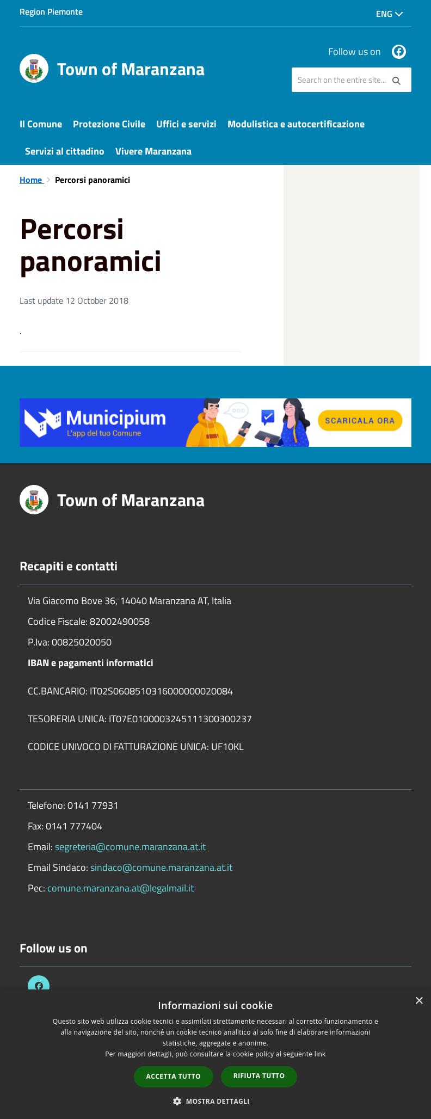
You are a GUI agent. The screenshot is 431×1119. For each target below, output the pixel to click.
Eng (389, 13)
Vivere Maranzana (153, 151)
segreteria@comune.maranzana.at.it (130, 846)
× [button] (419, 1001)
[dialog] (215, 1054)
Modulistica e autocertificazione (296, 123)
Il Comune (41, 123)
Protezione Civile (109, 123)
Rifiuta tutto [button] (259, 1075)
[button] (215, 1101)
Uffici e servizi (186, 123)
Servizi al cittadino (64, 151)
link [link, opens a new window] (320, 1054)
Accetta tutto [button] (173, 1076)
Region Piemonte (51, 11)
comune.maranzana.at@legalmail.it (120, 888)
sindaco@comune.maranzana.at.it (161, 867)
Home (32, 179)
